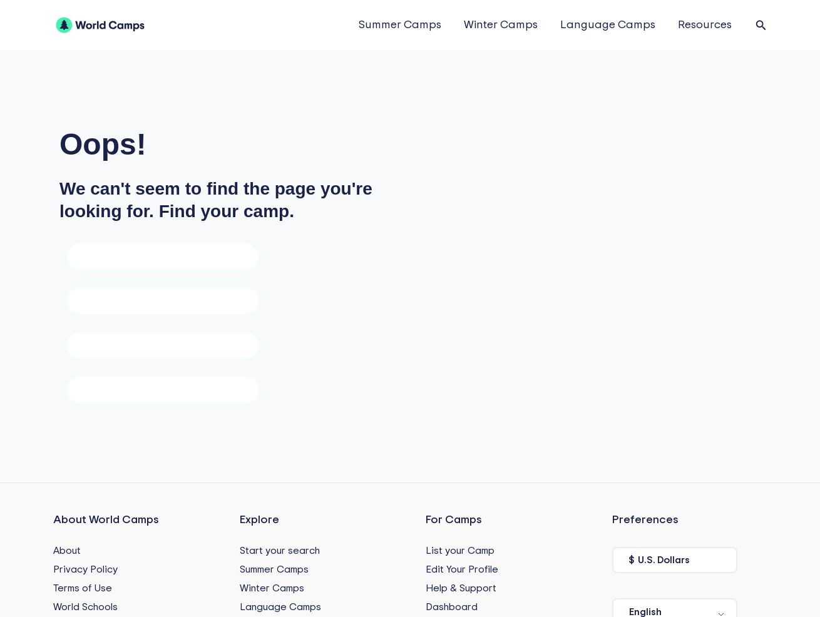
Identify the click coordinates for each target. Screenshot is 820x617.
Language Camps (607, 25)
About (67, 551)
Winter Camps (501, 25)
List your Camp (460, 551)
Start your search (280, 551)
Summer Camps (400, 25)
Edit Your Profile (462, 569)
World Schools (85, 607)
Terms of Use (82, 588)
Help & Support (461, 588)
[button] (761, 25)
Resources (705, 25)
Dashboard (452, 607)
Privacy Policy (85, 569)
